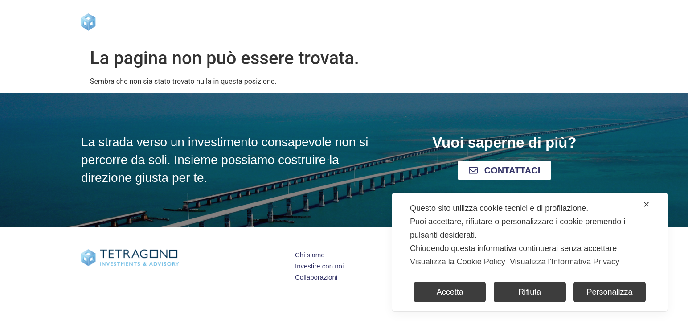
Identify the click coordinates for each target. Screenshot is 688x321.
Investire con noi (342, 22)
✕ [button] (646, 204)
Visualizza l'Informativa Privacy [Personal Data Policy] (564, 261)
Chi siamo (274, 22)
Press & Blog (411, 22)
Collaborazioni (476, 22)
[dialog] (530, 252)
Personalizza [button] (610, 292)
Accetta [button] (450, 292)
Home (226, 22)
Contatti (535, 22)
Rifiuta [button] (529, 292)
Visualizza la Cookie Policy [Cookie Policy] (457, 261)
